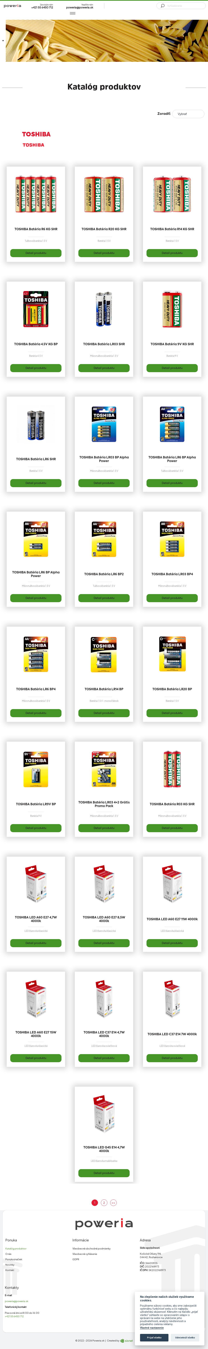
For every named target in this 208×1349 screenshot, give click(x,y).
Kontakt (9, 1270)
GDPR (75, 1259)
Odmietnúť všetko (185, 1337)
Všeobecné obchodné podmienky (91, 1248)
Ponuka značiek (13, 1259)
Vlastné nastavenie (152, 1327)
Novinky (9, 1264)
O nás (8, 1254)
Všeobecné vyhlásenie (84, 1254)
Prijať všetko (154, 1337)
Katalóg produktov (15, 1248)
